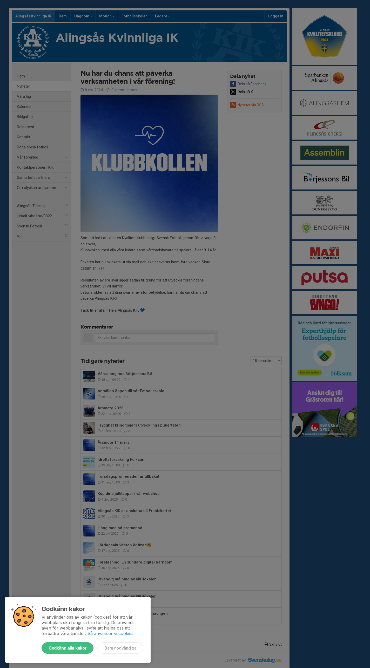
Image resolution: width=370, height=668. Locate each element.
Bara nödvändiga (120, 648)
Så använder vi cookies (110, 633)
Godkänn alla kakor (67, 648)
